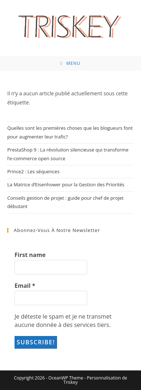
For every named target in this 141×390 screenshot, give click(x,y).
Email (25, 286)
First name (30, 255)
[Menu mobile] (71, 63)
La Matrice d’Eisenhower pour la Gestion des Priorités (66, 184)
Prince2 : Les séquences (33, 171)
